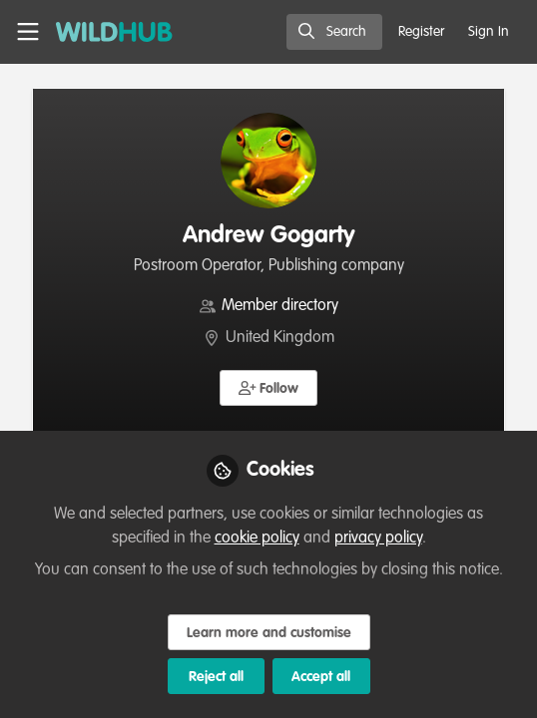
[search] (334, 32)
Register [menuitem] (421, 32)
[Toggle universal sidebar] (28, 32)
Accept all (320, 677)
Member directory (280, 306)
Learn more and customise (269, 633)
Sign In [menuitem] (488, 32)
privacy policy (378, 538)
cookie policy (257, 538)
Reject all (216, 677)
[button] (269, 388)
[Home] (114, 32)
